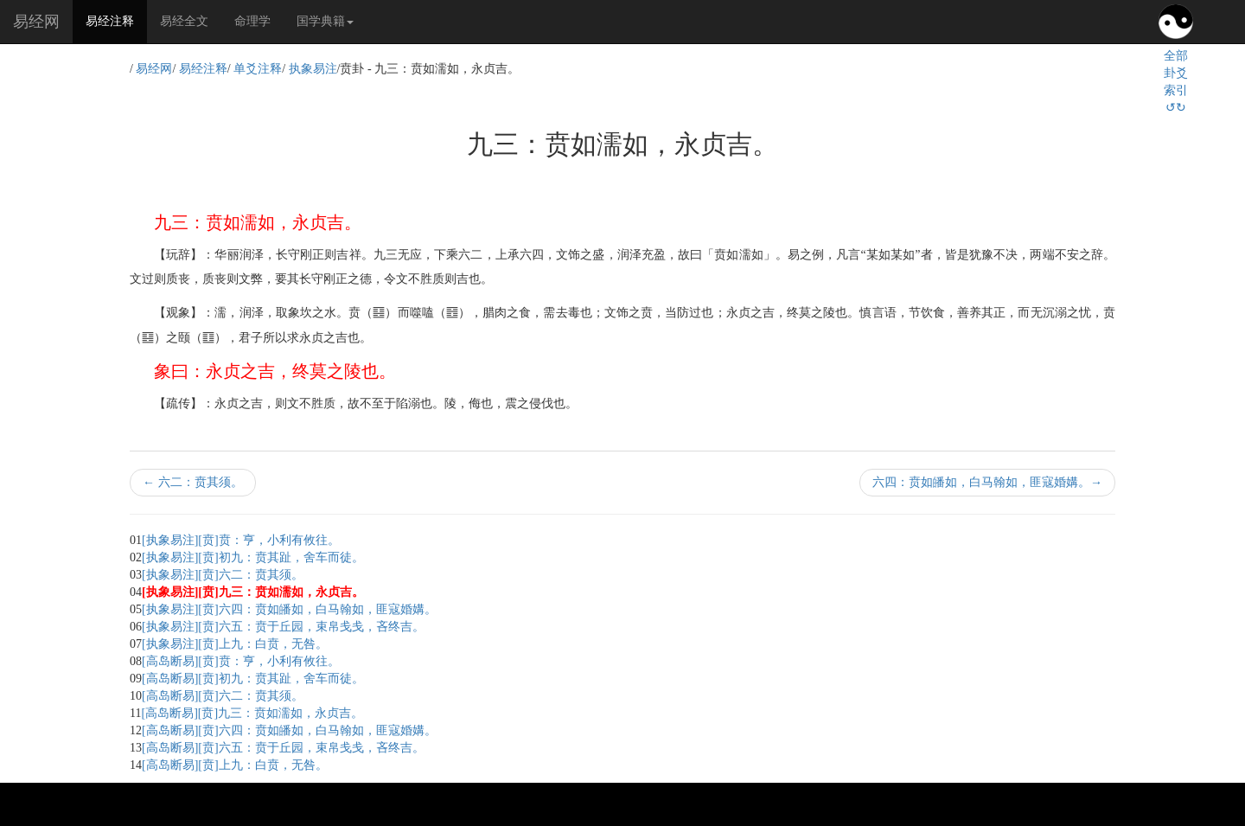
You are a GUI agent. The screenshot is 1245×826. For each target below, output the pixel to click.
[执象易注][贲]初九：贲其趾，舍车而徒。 (253, 557)
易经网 (36, 21)
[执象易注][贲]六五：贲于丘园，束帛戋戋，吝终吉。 (283, 626)
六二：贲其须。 (193, 482)
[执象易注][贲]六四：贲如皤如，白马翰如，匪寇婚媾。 (289, 609)
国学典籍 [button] (325, 21)
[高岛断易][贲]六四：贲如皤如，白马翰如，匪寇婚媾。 (289, 730)
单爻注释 (257, 68)
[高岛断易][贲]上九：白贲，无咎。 (235, 765)
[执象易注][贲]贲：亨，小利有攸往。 (241, 540)
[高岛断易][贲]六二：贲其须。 (222, 695)
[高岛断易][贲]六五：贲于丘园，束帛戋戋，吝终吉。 (283, 747)
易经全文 (184, 21)
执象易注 (313, 68)
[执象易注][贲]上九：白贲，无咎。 (235, 643)
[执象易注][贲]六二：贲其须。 (222, 574)
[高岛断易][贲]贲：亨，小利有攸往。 (241, 661)
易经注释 (116, 20)
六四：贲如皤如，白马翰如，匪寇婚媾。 (987, 482)
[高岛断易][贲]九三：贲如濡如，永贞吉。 (252, 713)
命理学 (252, 21)
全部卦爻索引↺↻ (1176, 81)
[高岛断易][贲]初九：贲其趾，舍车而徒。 (253, 678)
